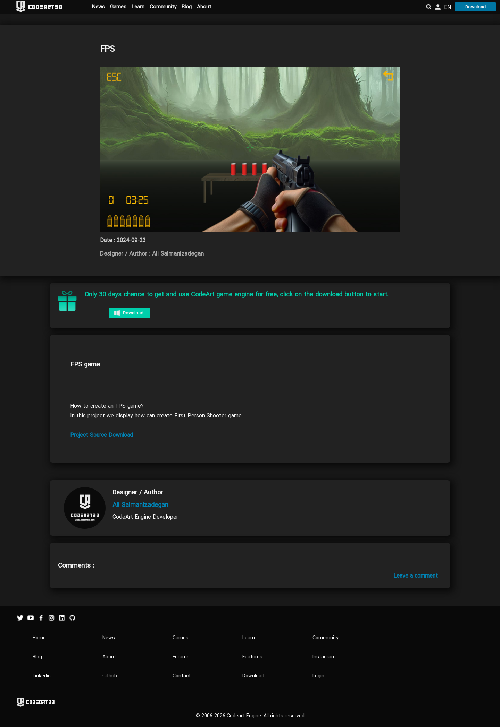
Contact (182, 676)
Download (475, 7)
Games (118, 6)
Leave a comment (415, 576)
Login (318, 676)
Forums (181, 656)
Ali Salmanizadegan (140, 505)
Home (39, 637)
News (98, 6)
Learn (138, 6)
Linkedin (42, 676)
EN (447, 7)
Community (163, 6)
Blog (187, 6)
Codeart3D (45, 6)
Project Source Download (101, 435)
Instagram (324, 656)
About (204, 6)
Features (252, 656)
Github (109, 676)
